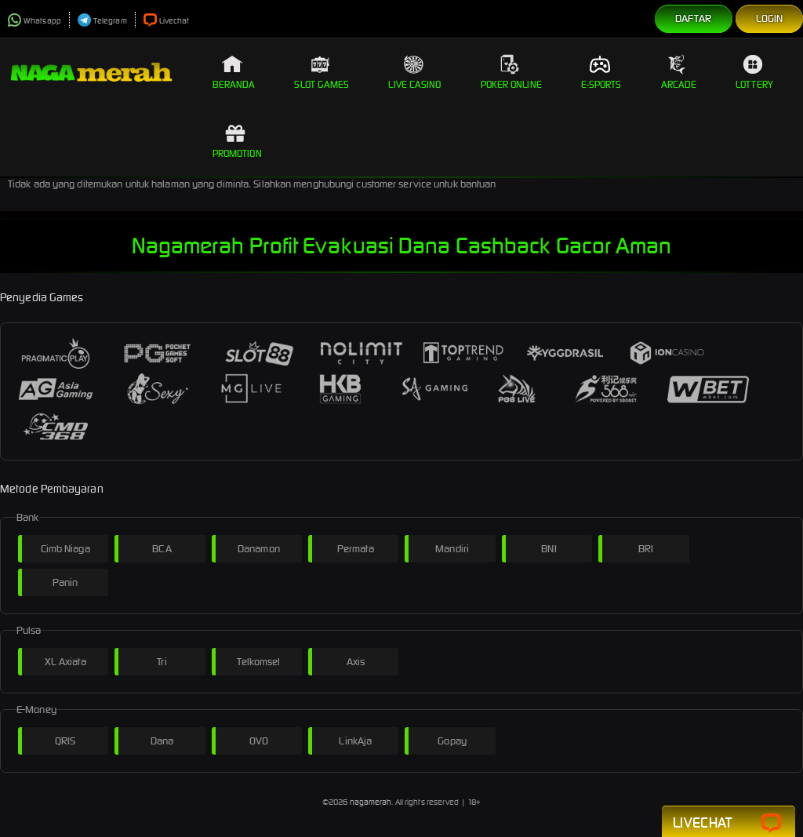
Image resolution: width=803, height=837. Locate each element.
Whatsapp (34, 21)
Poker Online (511, 72)
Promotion (237, 141)
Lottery (754, 72)
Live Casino (414, 72)
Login (769, 18)
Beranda (234, 72)
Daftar (693, 18)
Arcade (679, 72)
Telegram (102, 21)
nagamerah (371, 802)
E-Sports (601, 72)
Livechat (167, 21)
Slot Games (321, 72)
